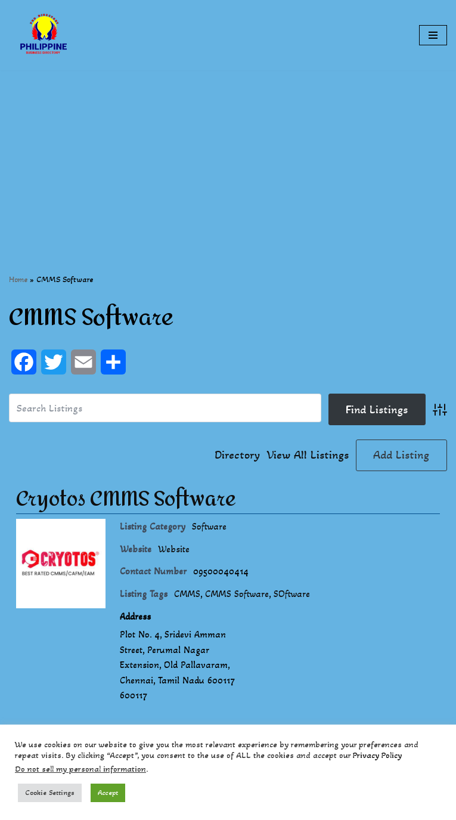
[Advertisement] (228, 153)
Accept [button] (108, 792)
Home (18, 279)
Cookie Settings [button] (50, 792)
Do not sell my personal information (80, 769)
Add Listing (401, 455)
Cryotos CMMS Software (126, 499)
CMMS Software (237, 593)
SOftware (292, 593)
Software (209, 526)
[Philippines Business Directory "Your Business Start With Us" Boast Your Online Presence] (44, 35)
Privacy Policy (377, 755)
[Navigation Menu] (433, 35)
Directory (237, 455)
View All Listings (308, 455)
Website (174, 549)
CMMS (187, 593)
